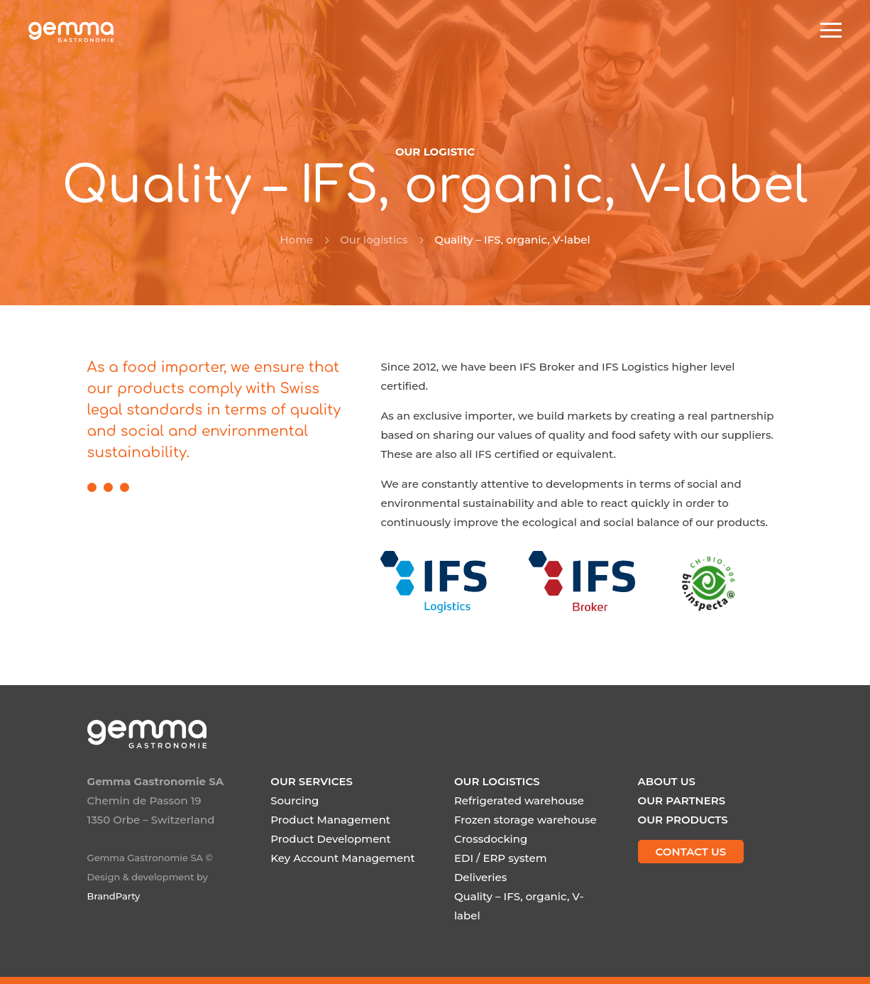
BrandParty (114, 896)
